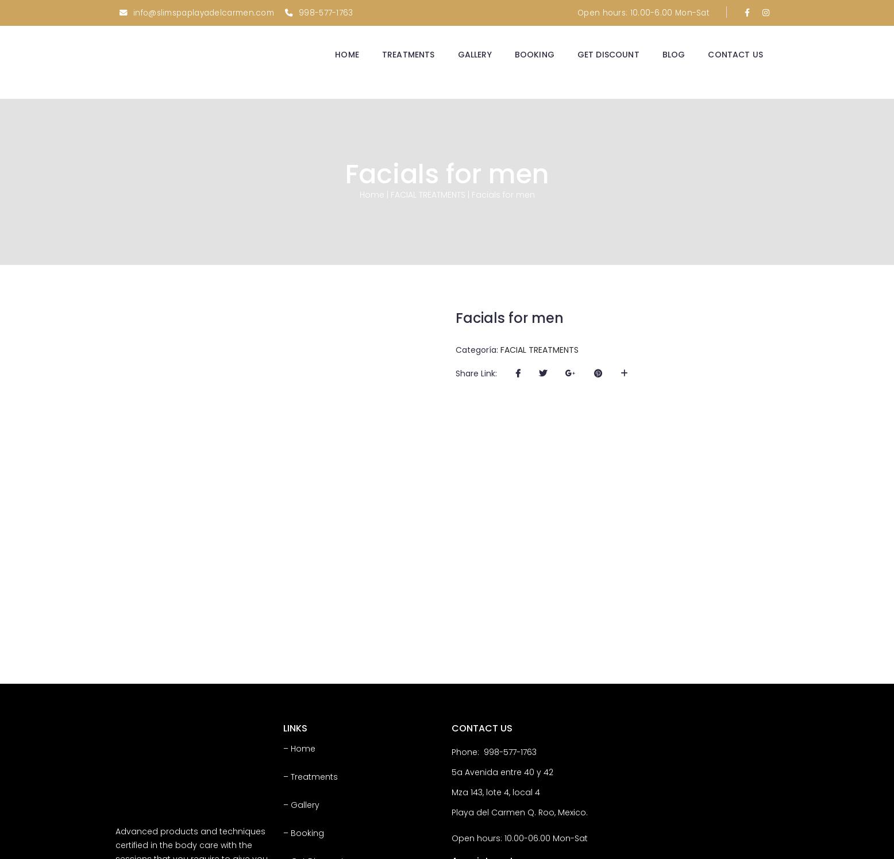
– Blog (296, 763)
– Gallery (301, 678)
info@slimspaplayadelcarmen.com (203, 12)
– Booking (303, 706)
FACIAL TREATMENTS (428, 193)
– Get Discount (313, 735)
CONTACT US (735, 54)
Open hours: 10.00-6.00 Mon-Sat (643, 12)
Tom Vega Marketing (736, 846)
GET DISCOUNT (608, 54)
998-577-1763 (326, 12)
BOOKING (534, 54)
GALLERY (475, 54)
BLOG (673, 54)
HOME (347, 54)
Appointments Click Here (522, 766)
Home (372, 193)
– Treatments (310, 650)
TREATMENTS (408, 54)
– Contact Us (310, 791)
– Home (299, 622)
